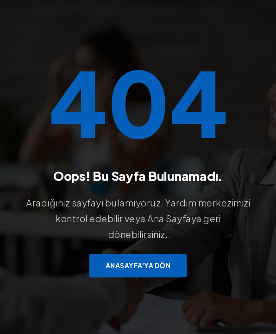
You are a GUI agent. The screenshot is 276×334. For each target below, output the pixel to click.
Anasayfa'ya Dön (138, 265)
